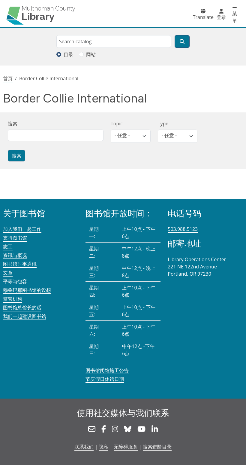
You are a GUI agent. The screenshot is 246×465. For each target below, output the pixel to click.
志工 (8, 246)
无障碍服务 (126, 446)
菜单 (234, 17)
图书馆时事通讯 (20, 264)
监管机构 (12, 298)
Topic (117, 123)
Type (163, 123)
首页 (8, 78)
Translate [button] (203, 17)
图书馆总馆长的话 (22, 307)
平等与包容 (15, 281)
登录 (221, 17)
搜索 (12, 123)
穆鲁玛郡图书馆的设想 (27, 290)
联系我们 (84, 446)
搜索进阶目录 (157, 446)
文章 (8, 272)
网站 (91, 54)
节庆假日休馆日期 (105, 379)
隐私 (103, 446)
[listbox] (131, 136)
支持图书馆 (15, 237)
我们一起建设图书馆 (24, 316)
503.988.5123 (183, 229)
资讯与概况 (15, 255)
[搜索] (182, 41)
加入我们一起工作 (22, 229)
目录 (68, 54)
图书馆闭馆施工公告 (107, 370)
